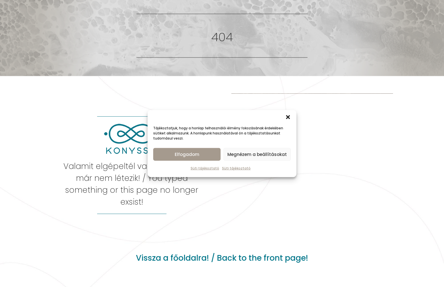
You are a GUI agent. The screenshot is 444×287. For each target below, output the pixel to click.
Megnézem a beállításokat (257, 154)
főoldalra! (189, 258)
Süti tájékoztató (205, 168)
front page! (286, 258)
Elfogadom (187, 154)
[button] (288, 117)
